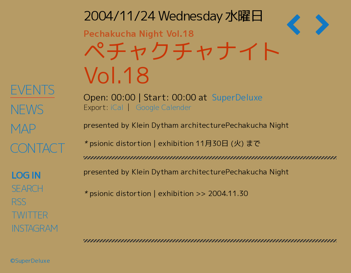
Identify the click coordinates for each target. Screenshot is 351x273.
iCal (116, 107)
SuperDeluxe (238, 97)
